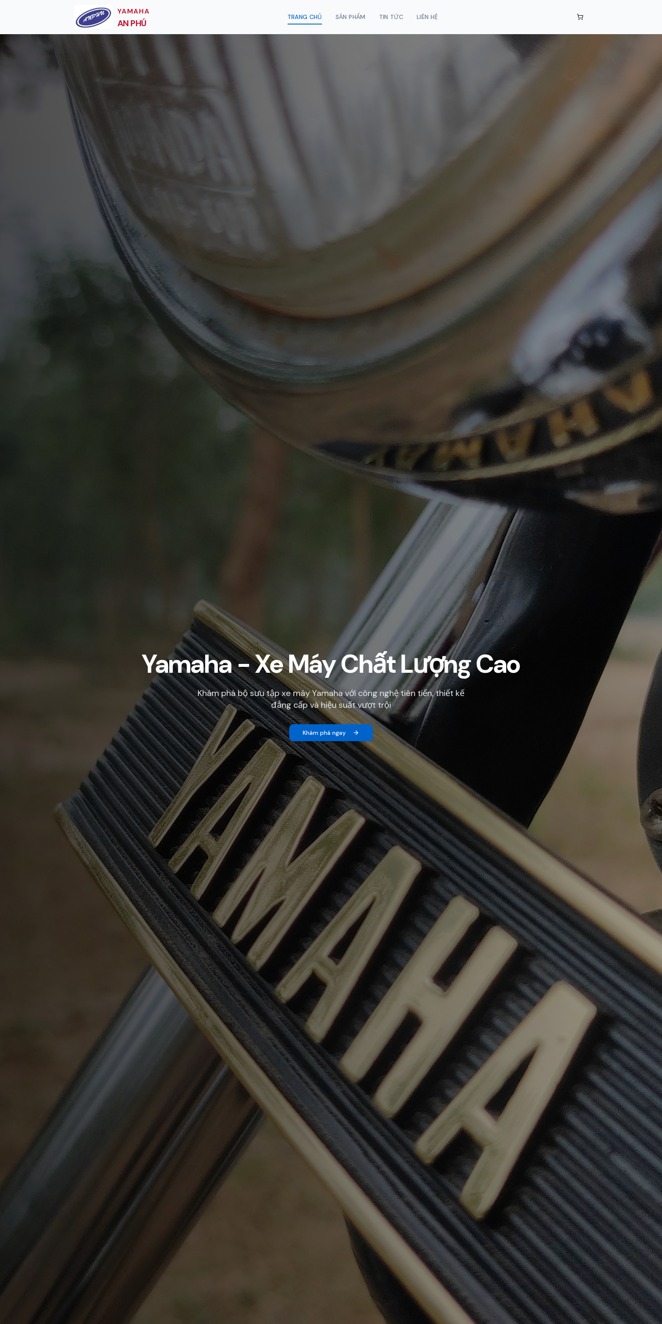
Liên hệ (427, 17)
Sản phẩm (351, 17)
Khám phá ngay (331, 732)
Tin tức (391, 17)
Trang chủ (305, 18)
